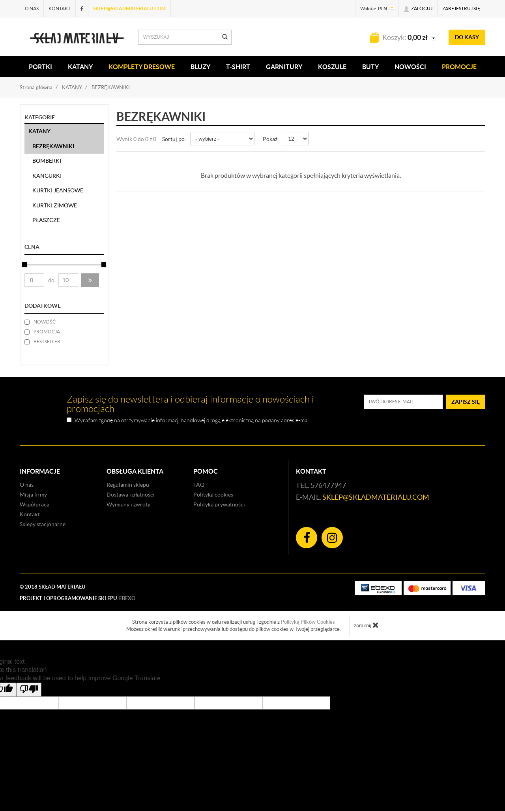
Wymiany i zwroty (128, 504)
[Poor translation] (28, 690)
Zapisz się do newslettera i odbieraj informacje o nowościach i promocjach (190, 404)
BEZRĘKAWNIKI (53, 146)
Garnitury (284, 66)
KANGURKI (47, 176)
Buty (370, 66)
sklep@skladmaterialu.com (129, 8)
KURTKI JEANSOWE (57, 190)
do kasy (467, 37)
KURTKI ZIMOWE (54, 205)
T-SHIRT (238, 66)
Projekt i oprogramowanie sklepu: (77, 598)
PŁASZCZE (46, 220)
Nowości (410, 66)
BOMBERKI (46, 161)
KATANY (80, 66)
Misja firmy (33, 494)
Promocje (459, 66)
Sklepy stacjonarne (42, 524)
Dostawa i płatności (131, 494)
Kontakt (60, 8)
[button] (90, 280)
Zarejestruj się (461, 8)
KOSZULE (332, 66)
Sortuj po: (174, 139)
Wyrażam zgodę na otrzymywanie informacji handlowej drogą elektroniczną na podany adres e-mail (192, 420)
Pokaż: (271, 139)
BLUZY (200, 66)
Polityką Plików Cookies (308, 622)
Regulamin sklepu (128, 485)
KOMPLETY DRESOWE (141, 66)
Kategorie (39, 117)
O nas (32, 8)
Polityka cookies (213, 494)
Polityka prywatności (219, 504)
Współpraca (34, 504)
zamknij (366, 625)
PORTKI (40, 66)
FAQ (198, 485)
